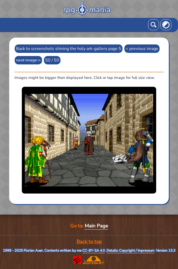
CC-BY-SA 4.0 (93, 250)
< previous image (142, 49)
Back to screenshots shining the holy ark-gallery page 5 (68, 49)
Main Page (96, 225)
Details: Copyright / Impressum (130, 250)
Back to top (89, 241)
